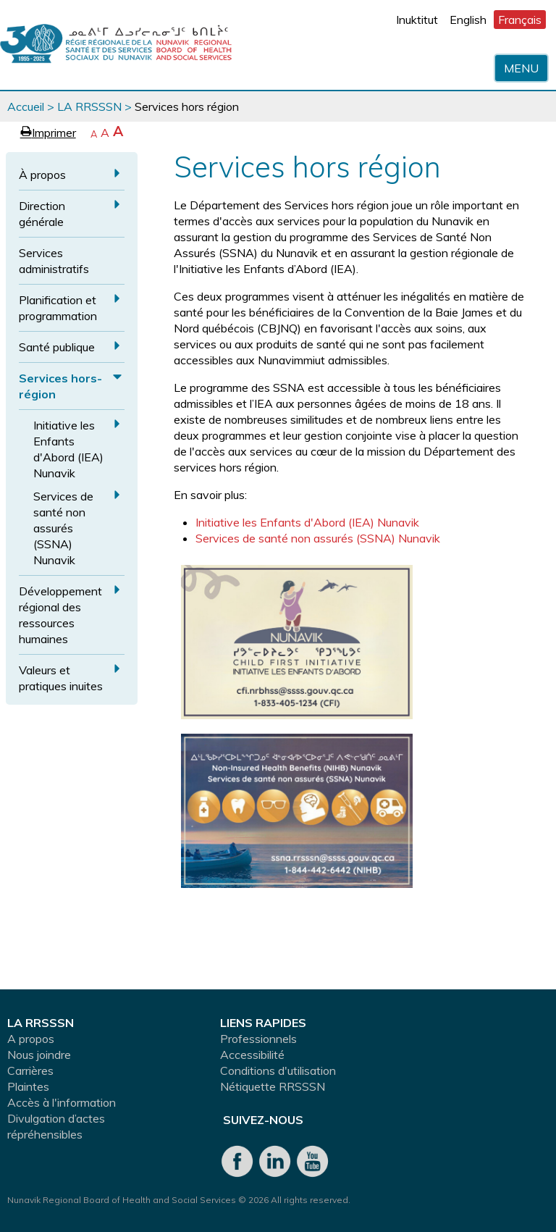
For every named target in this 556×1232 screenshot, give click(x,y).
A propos (30, 1038)
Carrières (30, 1070)
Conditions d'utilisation (278, 1070)
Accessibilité (252, 1054)
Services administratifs (54, 261)
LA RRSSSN (89, 106)
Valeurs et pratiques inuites (61, 678)
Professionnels (258, 1038)
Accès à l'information (61, 1102)
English (468, 19)
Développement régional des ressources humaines (60, 615)
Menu (521, 68)
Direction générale (42, 213)
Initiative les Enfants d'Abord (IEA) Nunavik (68, 449)
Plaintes (28, 1086)
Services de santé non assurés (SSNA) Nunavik (63, 528)
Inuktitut (417, 19)
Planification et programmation (58, 308)
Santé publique (57, 347)
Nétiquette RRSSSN (272, 1086)
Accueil (25, 106)
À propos (42, 174)
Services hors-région (60, 386)
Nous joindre (39, 1054)
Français (520, 19)
